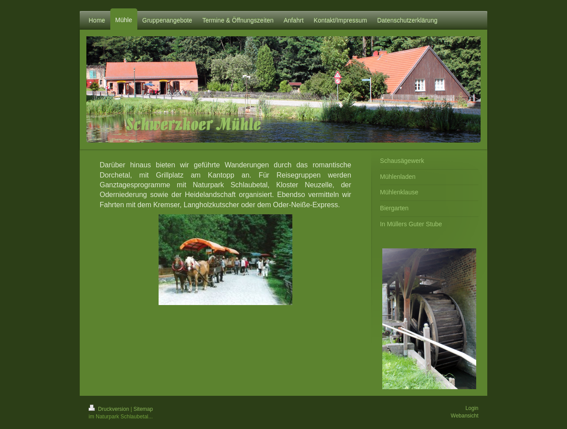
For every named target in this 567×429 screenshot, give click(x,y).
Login (472, 408)
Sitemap (143, 409)
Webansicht (464, 416)
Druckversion (110, 409)
